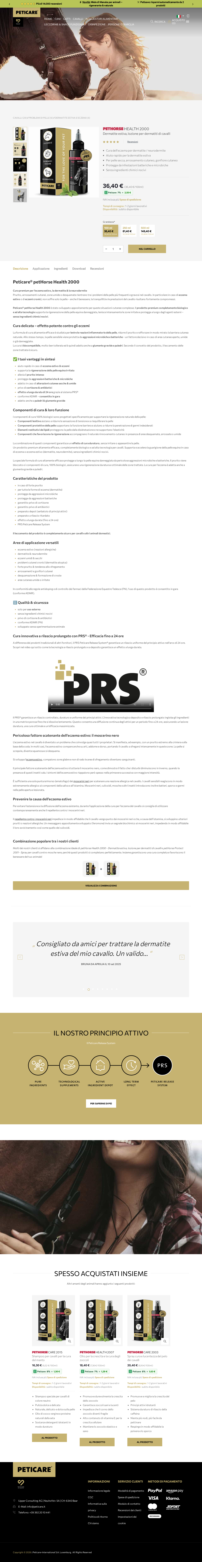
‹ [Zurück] (9, 4)
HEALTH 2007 (97, 1363)
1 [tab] (84, 1000)
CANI (58, 18)
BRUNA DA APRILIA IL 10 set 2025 (101, 974)
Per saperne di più (101, 1103)
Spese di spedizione (128, 1508)
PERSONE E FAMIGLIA (121, 24)
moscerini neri (81, 792)
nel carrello (147, 259)
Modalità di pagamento (131, 1501)
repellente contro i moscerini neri (33, 829)
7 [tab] (112, 1000)
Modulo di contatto (129, 1514)
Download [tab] (79, 279)
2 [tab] (89, 1000)
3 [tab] (93, 1000)
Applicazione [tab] (41, 279)
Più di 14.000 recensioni (41, 3)
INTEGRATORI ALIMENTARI (102, 18)
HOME (48, 18)
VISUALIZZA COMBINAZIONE (101, 896)
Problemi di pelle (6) (52, 117)
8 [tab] (117, 1000)
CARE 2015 (47, 1363)
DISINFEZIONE (97, 24)
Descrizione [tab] (20, 279)
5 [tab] (103, 1000)
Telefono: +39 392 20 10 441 (34, 1527)
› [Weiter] (192, 4)
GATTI (66, 18)
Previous (10, 176)
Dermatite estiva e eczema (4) (83, 117)
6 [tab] (108, 1000)
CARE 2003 (142, 1363)
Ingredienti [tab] (61, 279)
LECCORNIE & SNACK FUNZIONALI (65, 24)
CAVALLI (78, 18)
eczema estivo (34, 770)
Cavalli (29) (31, 117)
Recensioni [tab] (97, 279)
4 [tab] (98, 1000)
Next (182, 968)
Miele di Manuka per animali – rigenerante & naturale (101, 4)
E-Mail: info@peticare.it (31, 1521)
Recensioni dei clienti (129, 1521)
